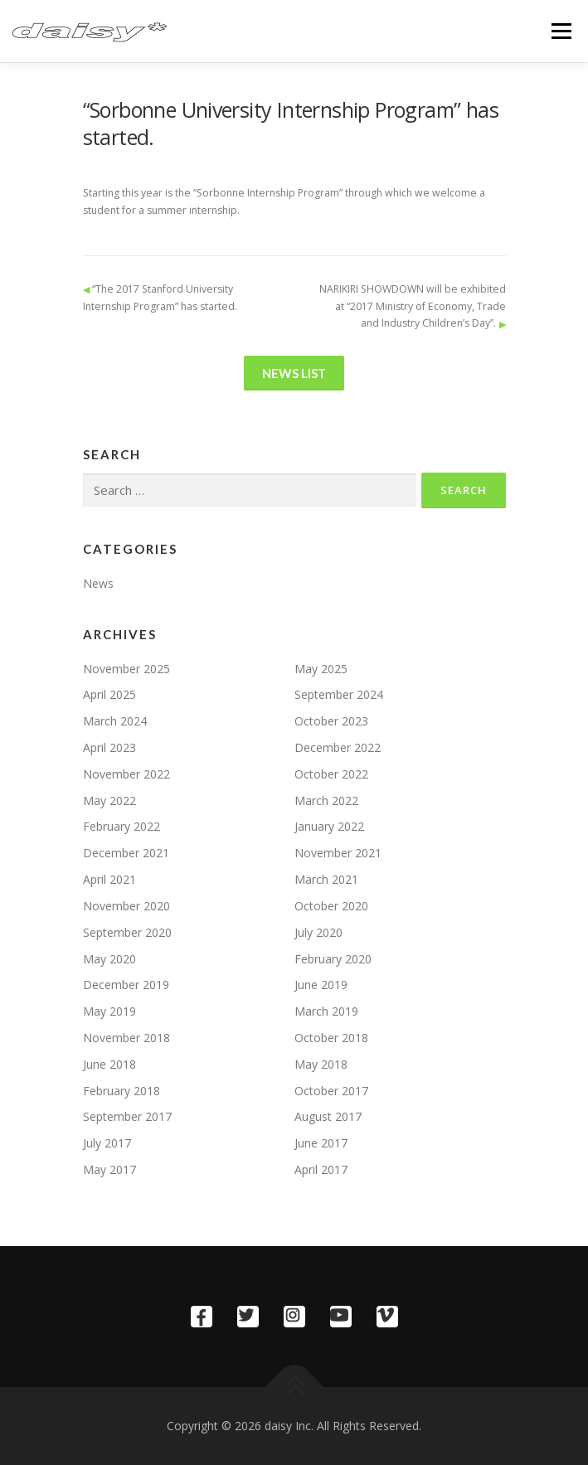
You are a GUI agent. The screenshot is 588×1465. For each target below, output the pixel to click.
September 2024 (338, 694)
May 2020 (109, 959)
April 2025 (109, 694)
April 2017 (320, 1169)
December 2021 (126, 853)
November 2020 (126, 906)
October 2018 (331, 1037)
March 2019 (326, 1011)
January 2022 (329, 826)
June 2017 (320, 1143)
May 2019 (109, 1011)
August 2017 (328, 1116)
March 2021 (326, 879)
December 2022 (337, 747)
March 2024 (115, 721)
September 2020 (127, 932)
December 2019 (126, 984)
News (98, 583)
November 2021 (337, 853)
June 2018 (109, 1064)
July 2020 (318, 932)
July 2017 (107, 1143)
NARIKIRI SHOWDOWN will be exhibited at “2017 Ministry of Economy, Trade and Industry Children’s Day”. (412, 306)
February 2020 (333, 959)
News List (294, 373)
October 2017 (331, 1091)
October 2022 (331, 774)
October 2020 (331, 906)
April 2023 (109, 747)
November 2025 (126, 669)
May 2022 (109, 800)
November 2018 (126, 1037)
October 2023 (331, 721)
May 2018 (320, 1064)
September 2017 (127, 1116)
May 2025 (320, 669)
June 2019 (320, 984)
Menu (560, 31)
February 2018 (121, 1091)
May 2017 (109, 1169)
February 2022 (121, 826)
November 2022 (126, 774)
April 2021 (109, 879)
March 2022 (326, 800)
